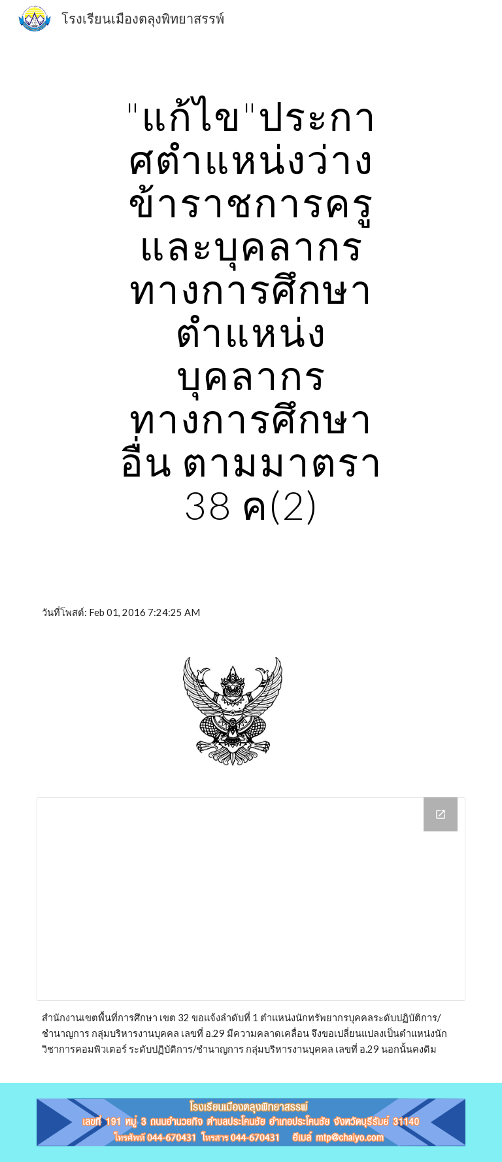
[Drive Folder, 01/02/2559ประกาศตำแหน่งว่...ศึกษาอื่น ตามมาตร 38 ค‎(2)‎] (251, 899)
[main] (251, 310)
